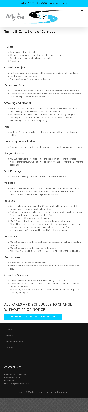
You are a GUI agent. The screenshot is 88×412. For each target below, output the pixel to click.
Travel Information (14, 341)
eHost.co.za (65, 392)
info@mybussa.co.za (58, 3)
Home (9, 329)
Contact (9, 347)
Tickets (9, 335)
